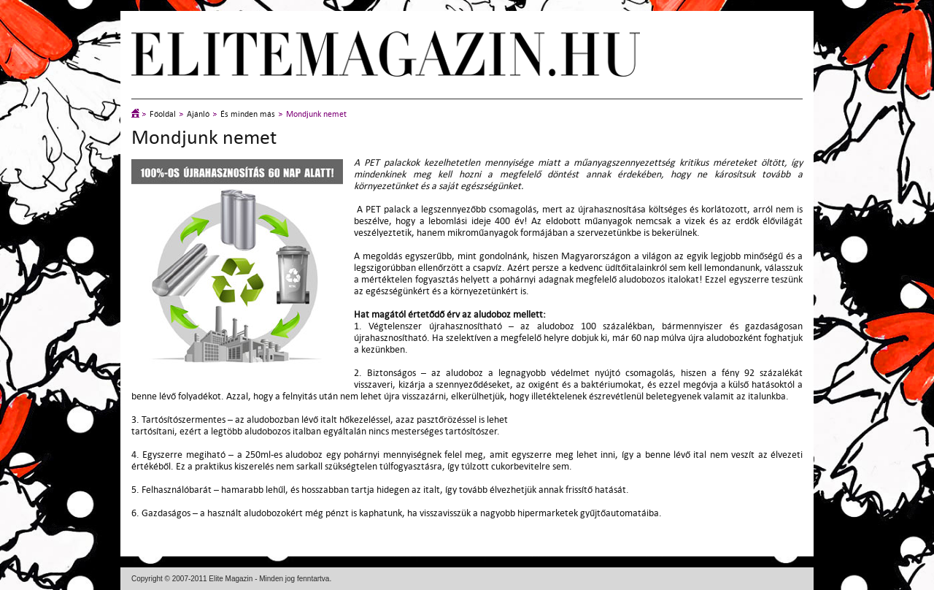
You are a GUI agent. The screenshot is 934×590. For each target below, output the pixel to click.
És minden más (247, 114)
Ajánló (198, 114)
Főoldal (163, 114)
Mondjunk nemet (316, 114)
